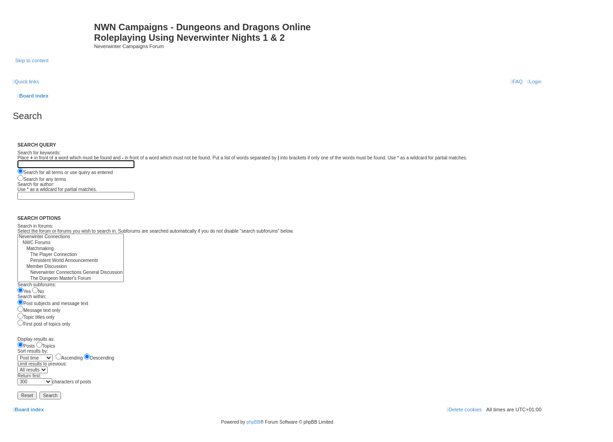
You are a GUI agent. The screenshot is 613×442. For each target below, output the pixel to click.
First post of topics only (43, 324)
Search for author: (35, 184)
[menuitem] (534, 81)
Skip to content (32, 60)
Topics (45, 346)
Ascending (69, 357)
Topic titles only (36, 317)
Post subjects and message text (52, 303)
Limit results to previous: (42, 363)
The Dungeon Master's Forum (70, 279)
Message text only (39, 310)
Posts (26, 346)
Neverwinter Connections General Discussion (70, 273)
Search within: (31, 296)
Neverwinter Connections (70, 237)
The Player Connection (70, 255)
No (38, 291)
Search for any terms (41, 179)
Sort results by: (32, 351)
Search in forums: (35, 226)
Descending (99, 357)
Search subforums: (36, 284)
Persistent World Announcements (70, 261)
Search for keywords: (39, 152)
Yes (24, 291)
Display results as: (36, 339)
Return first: (29, 375)
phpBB (253, 422)
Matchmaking (70, 249)
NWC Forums (70, 243)
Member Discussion (70, 267)
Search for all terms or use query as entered (65, 172)
